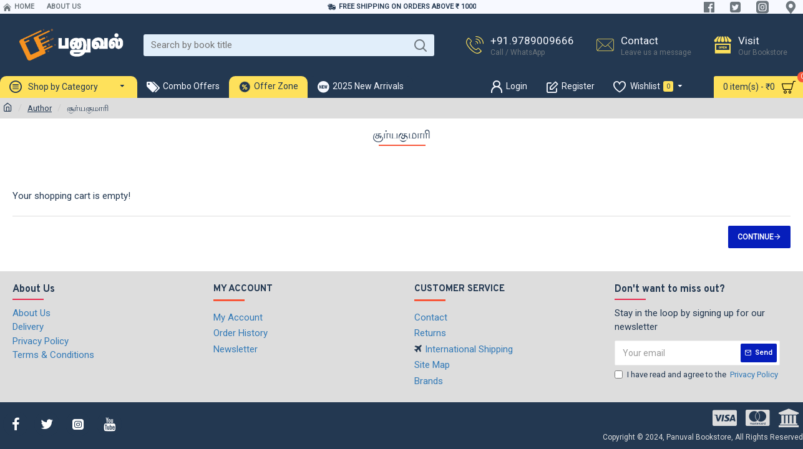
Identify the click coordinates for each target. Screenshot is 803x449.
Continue (755, 237)
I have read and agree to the (697, 375)
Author (39, 108)
